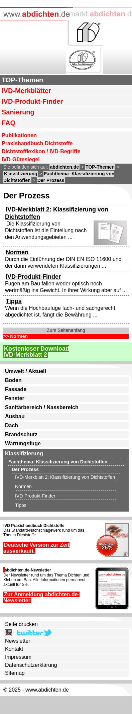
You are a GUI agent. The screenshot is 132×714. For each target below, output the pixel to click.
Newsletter (17, 641)
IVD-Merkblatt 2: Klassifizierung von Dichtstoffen (65, 477)
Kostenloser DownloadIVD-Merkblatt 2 (36, 351)
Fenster (14, 398)
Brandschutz (21, 434)
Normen (17, 252)
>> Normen (15, 336)
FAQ (8, 122)
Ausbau (15, 416)
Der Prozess (50, 180)
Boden (13, 380)
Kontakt (14, 649)
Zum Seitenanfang (66, 330)
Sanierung (18, 112)
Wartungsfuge (23, 443)
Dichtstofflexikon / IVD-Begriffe (41, 151)
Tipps (14, 301)
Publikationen (19, 135)
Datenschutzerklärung (31, 665)
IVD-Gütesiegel (21, 159)
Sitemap (15, 673)
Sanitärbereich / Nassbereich (42, 407)
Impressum (18, 657)
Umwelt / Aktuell (25, 371)
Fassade (15, 389)
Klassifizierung (20, 173)
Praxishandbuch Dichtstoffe (37, 143)
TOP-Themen (22, 80)
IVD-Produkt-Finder (32, 101)
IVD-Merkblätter (26, 90)
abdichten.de (64, 167)
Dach (11, 425)
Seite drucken (21, 624)
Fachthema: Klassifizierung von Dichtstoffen (57, 461)
